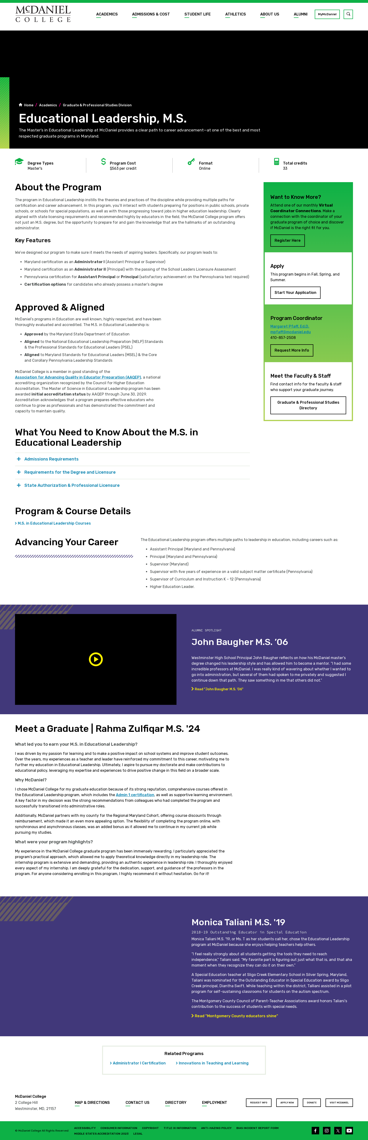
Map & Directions (92, 1102)
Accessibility (85, 1128)
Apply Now (287, 1102)
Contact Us (138, 1102)
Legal (137, 1133)
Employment (214, 1102)
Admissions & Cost (151, 14)
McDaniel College (30, 1096)
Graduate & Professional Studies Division (97, 105)
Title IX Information (180, 1128)
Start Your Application (295, 292)
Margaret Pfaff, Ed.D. (289, 326)
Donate (312, 1102)
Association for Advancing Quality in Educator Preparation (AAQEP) (78, 377)
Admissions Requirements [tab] (51, 459)
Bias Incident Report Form (257, 1128)
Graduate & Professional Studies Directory (308, 405)
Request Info (258, 1102)
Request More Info (292, 350)
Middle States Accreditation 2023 (101, 1133)
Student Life (197, 14)
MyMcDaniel (327, 14)
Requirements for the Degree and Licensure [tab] (70, 472)
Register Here (288, 240)
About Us (269, 14)
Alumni (300, 14)
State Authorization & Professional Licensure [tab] (72, 485)
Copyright (150, 1128)
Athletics (235, 14)
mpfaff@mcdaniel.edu (290, 332)
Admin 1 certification (135, 795)
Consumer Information (118, 1128)
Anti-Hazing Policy (216, 1128)
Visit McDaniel (339, 1102)
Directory (175, 1102)
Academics (107, 14)
